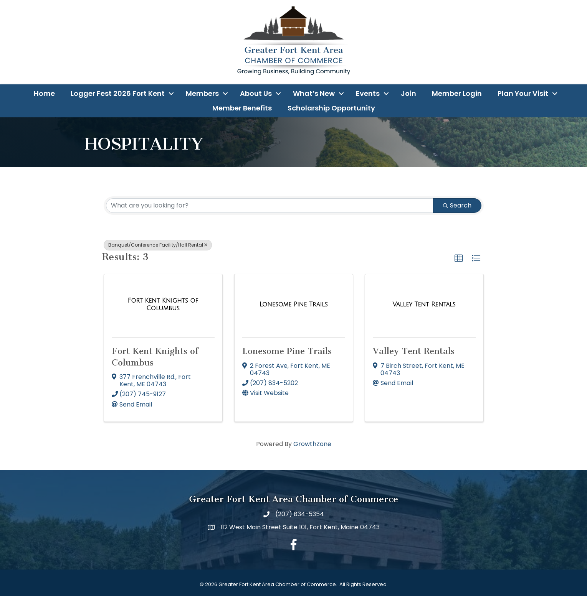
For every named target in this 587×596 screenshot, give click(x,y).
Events (368, 93)
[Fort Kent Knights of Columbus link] (163, 304)
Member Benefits (242, 108)
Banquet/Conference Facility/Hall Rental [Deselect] (157, 245)
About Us (256, 93)
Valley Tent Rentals (414, 351)
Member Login (457, 93)
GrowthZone (312, 444)
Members (202, 93)
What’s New (314, 93)
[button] (458, 258)
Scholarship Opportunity (331, 108)
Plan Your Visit (523, 93)
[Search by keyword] (269, 205)
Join (408, 93)
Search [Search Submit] (457, 205)
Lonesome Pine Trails (287, 351)
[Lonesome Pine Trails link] (293, 304)
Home (44, 93)
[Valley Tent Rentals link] (423, 304)
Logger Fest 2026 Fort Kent (118, 93)
